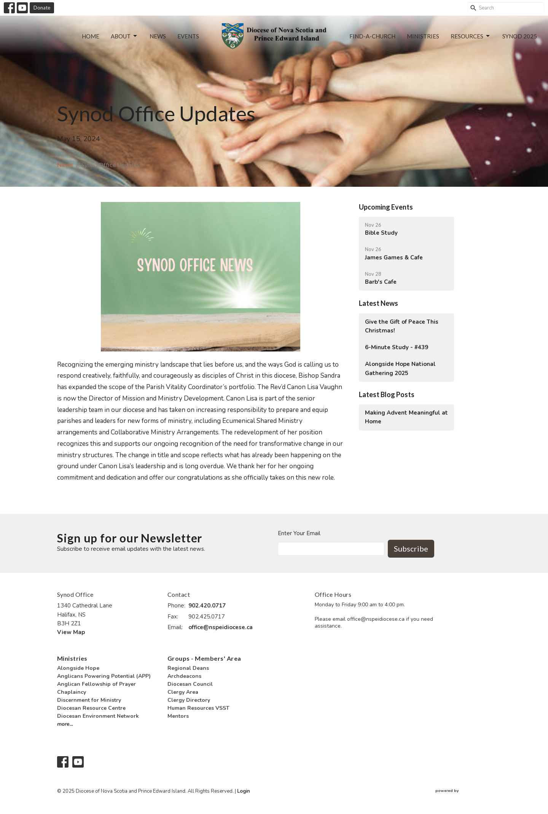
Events (188, 36)
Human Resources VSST (198, 708)
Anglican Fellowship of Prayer (96, 684)
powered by (463, 791)
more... (65, 724)
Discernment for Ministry (89, 700)
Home (90, 36)
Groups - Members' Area (204, 658)
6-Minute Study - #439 (396, 347)
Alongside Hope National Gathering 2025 (400, 368)
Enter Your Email (299, 533)
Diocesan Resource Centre (91, 708)
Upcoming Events (386, 207)
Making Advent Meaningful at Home (406, 417)
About (124, 36)
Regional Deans (188, 668)
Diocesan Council (190, 684)
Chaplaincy (71, 692)
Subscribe (411, 548)
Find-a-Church (372, 36)
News (158, 36)
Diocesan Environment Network (98, 716)
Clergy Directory (188, 700)
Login (243, 791)
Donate (41, 8)
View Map (71, 632)
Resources (471, 36)
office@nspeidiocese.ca (220, 627)
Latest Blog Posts (386, 394)
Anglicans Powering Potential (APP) (104, 676)
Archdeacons (184, 676)
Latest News (378, 303)
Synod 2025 (519, 36)
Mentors (178, 716)
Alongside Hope (78, 668)
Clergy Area (182, 692)
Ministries (423, 36)
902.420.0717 (207, 605)
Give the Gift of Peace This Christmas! (401, 326)
